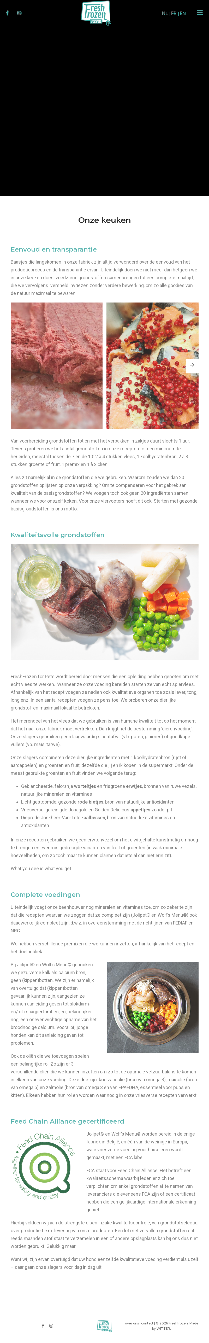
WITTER (163, 1328)
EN (183, 13)
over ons (132, 1323)
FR (174, 13)
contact (147, 1323)
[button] (192, 366)
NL (165, 13)
